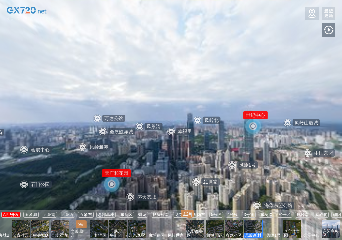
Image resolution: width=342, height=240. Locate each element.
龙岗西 (181, 214)
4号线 (232, 214)
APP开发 (11, 214)
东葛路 (266, 214)
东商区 (126, 214)
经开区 (285, 214)
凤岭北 (321, 214)
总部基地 (106, 214)
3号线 (249, 214)
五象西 (67, 214)
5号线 (216, 214)
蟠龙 (142, 214)
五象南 (49, 214)
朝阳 (337, 214)
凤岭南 (303, 214)
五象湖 (31, 214)
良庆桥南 (161, 214)
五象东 (86, 214)
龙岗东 (199, 214)
